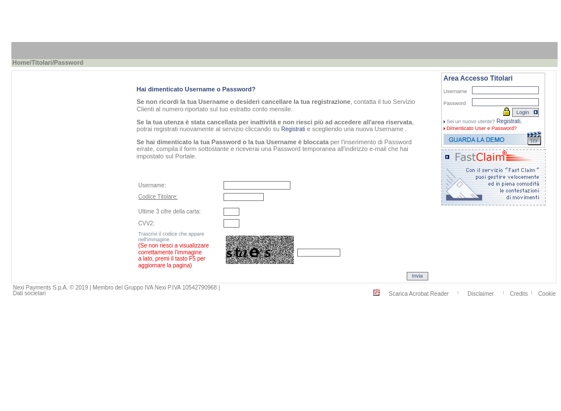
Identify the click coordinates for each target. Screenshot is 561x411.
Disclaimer (480, 293)
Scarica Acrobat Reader (419, 293)
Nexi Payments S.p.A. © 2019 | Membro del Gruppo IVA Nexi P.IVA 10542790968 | (116, 287)
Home (21, 62)
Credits (519, 293)
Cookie (547, 293)
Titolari (41, 62)
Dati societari (29, 293)
